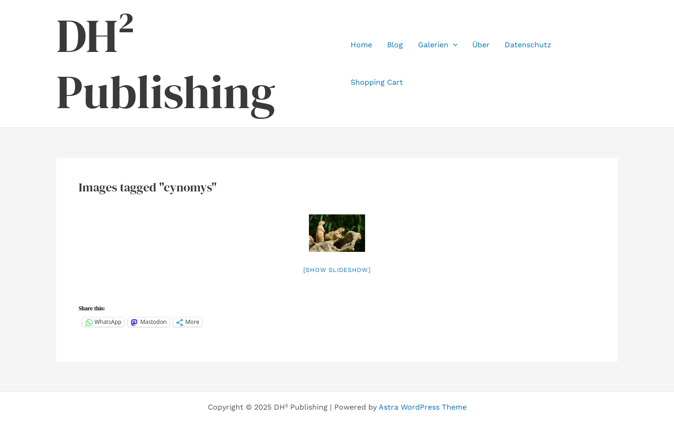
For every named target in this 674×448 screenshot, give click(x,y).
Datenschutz (528, 44)
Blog (395, 44)
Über (481, 44)
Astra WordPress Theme (423, 407)
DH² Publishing (165, 63)
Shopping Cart (377, 82)
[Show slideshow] (337, 269)
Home (361, 44)
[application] (453, 45)
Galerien (438, 45)
